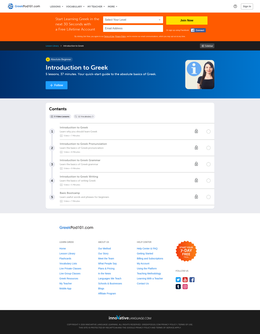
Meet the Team (106, 258)
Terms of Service (165, 328)
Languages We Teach (109, 278)
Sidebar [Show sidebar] (209, 45)
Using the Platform (147, 268)
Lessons (55, 6)
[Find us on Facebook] (192, 279)
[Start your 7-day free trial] (186, 251)
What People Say (107, 263)
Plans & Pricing (106, 268)
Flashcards (65, 258)
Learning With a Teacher (150, 278)
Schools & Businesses (110, 283)
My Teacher (94, 6)
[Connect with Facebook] (198, 30)
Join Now (186, 20)
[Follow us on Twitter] (178, 279)
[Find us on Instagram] (185, 286)
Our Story (103, 253)
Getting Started (145, 253)
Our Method (104, 248)
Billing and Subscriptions (150, 258)
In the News (104, 273)
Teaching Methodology (149, 273)
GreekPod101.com (151, 324)
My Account (143, 263)
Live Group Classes (69, 273)
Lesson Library (52, 46)
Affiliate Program (107, 293)
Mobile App (65, 288)
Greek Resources (68, 278)
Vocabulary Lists (68, 263)
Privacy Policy (120, 36)
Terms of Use (109, 36)
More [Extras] (111, 6)
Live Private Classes (70, 268)
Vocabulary (74, 6)
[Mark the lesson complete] (208, 131)
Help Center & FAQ (147, 248)
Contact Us (143, 283)
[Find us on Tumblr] (178, 286)
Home (62, 248)
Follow (58, 85)
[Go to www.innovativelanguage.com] (130, 317)
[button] (235, 6)
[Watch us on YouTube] (185, 279)
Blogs (101, 288)
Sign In (247, 6)
